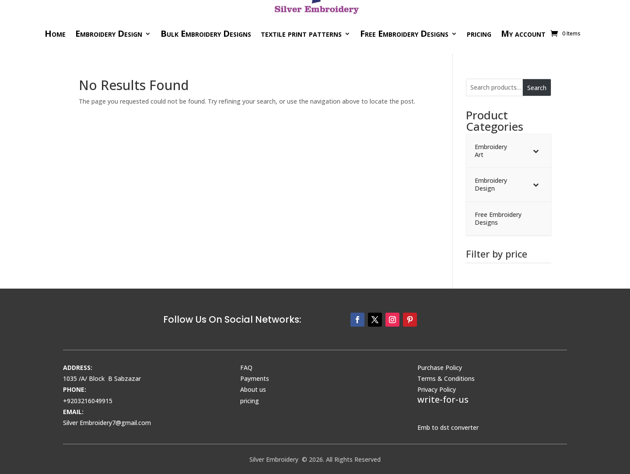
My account (523, 33)
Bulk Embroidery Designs (206, 33)
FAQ (246, 367)
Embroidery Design (108, 33)
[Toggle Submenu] (536, 150)
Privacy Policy (436, 389)
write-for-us (443, 399)
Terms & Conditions (446, 378)
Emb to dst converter (448, 427)
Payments (254, 378)
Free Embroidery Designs (404, 33)
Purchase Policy (439, 367)
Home (55, 33)
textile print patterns (301, 33)
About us (253, 389)
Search (536, 88)
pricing (479, 33)
